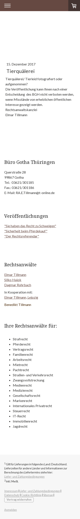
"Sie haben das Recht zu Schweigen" (30, 226)
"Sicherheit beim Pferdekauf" (25, 231)
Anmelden (10, 510)
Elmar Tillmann (15, 275)
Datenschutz (11, 495)
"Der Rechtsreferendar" (21, 236)
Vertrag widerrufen (19, 499)
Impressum (11, 491)
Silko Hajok (12, 280)
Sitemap (48, 495)
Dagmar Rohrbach (17, 285)
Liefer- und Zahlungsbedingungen (24, 476)
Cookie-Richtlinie (31, 495)
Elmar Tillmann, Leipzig (21, 297)
